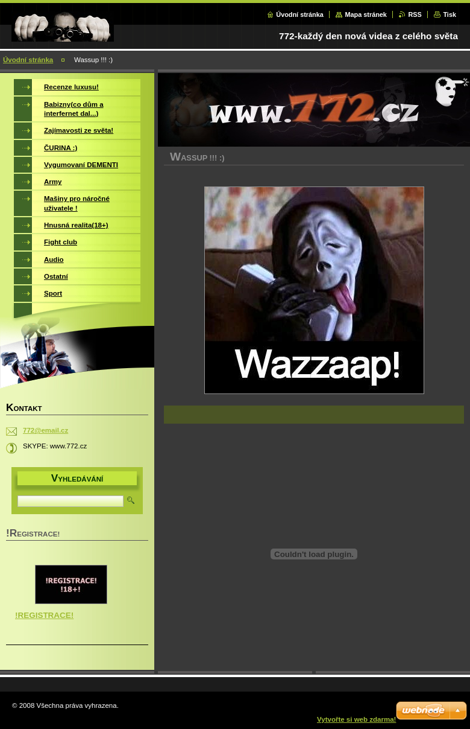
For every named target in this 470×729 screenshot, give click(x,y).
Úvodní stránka (300, 14)
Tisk (449, 14)
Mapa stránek (366, 14)
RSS (414, 14)
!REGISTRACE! (44, 615)
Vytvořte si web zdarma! (356, 719)
